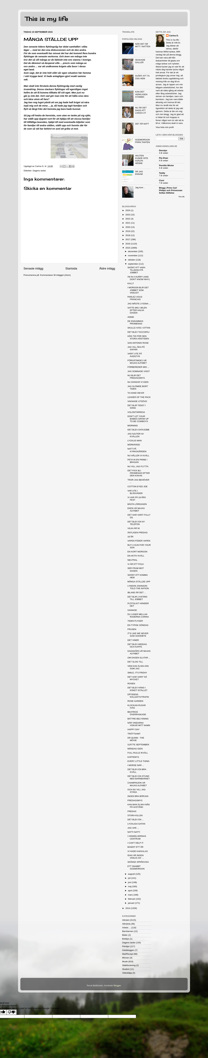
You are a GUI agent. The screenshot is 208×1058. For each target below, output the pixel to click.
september (133, 264)
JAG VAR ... (133, 828)
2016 (128, 243)
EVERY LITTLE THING (138, 761)
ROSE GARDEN (135, 701)
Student (126, 969)
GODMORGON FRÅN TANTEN (142, 141)
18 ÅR (131, 536)
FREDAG (132, 811)
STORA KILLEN (135, 815)
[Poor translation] (11, 1012)
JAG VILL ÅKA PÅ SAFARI (136, 348)
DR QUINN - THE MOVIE (136, 739)
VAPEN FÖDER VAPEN (139, 541)
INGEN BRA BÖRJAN (138, 796)
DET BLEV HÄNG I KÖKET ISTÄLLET (138, 688)
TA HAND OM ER (136, 393)
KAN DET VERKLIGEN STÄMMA (141, 94)
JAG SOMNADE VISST (139, 371)
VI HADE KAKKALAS (138, 851)
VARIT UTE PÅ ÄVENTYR (135, 354)
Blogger (117, 985)
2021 (128, 223)
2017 (128, 239)
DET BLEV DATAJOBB (138, 430)
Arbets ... (126, 927)
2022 (128, 219)
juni (130, 882)
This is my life (46, 18)
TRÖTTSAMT (134, 734)
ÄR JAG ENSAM (139, 172)
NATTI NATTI (134, 832)
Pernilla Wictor (166, 165)
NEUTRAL (132, 560)
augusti (131, 874)
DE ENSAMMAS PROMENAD (135, 322)
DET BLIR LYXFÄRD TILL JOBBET (137, 598)
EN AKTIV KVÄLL (136, 556)
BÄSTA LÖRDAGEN (137, 504)
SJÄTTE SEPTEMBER (138, 744)
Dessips (163, 150)
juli (129, 878)
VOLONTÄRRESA (136, 412)
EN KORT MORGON (137, 551)
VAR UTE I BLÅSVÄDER (135, 492)
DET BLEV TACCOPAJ (138, 332)
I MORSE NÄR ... (136, 765)
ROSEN (131, 683)
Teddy (162, 173)
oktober (132, 260)
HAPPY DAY (134, 729)
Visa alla (181, 197)
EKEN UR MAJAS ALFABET (136, 509)
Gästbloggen (128, 950)
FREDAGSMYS (135, 800)
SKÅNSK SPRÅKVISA (138, 862)
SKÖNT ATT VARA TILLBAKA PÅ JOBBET (136, 270)
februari (132, 899)
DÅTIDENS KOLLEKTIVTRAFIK (138, 695)
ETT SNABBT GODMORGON (136, 867)
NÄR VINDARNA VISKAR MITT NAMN (139, 724)
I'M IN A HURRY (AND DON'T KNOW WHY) (139, 278)
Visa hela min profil (165, 127)
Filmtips (126, 946)
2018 (128, 235)
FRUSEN (132, 629)
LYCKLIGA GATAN (136, 824)
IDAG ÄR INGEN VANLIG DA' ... (136, 856)
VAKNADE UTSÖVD (137, 401)
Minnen (125, 958)
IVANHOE (132, 610)
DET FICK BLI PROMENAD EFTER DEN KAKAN (139, 473)
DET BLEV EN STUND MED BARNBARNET (139, 777)
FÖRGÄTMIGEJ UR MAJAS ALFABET (137, 361)
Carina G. (174, 35)
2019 (128, 231)
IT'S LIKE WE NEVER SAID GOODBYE (138, 634)
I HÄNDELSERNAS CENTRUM (137, 837)
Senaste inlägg (33, 268)
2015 (128, 248)
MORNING (133, 425)
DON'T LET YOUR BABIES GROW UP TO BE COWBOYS (138, 419)
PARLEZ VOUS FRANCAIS (135, 298)
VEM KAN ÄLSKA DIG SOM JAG (138, 667)
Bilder (125, 935)
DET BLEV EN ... (136, 819)
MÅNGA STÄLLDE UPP (139, 581)
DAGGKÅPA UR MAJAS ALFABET (139, 652)
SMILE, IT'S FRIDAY (137, 672)
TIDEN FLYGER (135, 621)
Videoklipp (127, 973)
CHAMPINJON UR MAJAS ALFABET (137, 784)
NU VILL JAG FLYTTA (138, 466)
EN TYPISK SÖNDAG (138, 625)
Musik (125, 961)
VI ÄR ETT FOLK (136, 564)
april (130, 890)
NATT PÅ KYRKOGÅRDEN (137, 450)
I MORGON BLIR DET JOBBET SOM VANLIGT (138, 290)
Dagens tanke (39, 170)
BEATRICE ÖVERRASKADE (137, 713)
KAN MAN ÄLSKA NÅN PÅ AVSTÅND (139, 805)
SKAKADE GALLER (140, 61)
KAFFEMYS (133, 757)
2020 (128, 227)
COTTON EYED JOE (138, 486)
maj (130, 886)
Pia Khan (163, 158)
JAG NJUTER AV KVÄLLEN (136, 435)
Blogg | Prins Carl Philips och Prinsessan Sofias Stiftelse (170, 190)
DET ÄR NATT (142, 124)
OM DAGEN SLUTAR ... (139, 657)
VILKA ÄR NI (134, 528)
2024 (128, 210)
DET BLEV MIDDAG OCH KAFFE (137, 645)
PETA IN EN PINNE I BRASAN (137, 460)
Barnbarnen (127, 931)
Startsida (71, 268)
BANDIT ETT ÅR (135, 847)
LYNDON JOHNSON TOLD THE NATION (138, 587)
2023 (128, 214)
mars (130, 895)
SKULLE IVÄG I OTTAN (139, 328)
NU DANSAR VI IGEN (138, 382)
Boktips (125, 939)
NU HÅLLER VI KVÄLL (138, 455)
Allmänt (125, 920)
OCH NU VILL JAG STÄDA (137, 790)
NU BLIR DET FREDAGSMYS (136, 376)
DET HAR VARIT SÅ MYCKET (137, 678)
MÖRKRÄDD (134, 444)
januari (131, 903)
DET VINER (133, 640)
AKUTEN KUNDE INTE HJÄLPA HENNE (141, 159)
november (133, 255)
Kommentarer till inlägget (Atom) (55, 275)
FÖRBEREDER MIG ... (138, 367)
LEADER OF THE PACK (139, 397)
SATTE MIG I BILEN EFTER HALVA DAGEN (137, 310)
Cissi (161, 180)
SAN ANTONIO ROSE (138, 343)
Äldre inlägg (107, 268)
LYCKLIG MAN (135, 440)
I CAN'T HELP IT (135, 843)
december (133, 251)
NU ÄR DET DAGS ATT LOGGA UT (141, 110)
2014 (128, 908)
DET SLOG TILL (135, 662)
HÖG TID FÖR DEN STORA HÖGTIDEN (138, 337)
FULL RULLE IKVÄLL (138, 753)
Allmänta (126, 924)
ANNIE (131, 317)
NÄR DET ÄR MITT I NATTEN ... (142, 46)
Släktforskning (129, 965)
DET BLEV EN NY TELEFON (136, 522)
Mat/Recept (127, 954)
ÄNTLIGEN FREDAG (138, 532)
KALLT (131, 283)
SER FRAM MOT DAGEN (136, 569)
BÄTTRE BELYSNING (138, 719)
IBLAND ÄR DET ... (137, 592)
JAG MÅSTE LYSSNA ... (139, 303)
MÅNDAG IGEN (135, 749)
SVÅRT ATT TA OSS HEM (142, 77)
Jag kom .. (140, 187)
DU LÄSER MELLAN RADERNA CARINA (138, 615)
